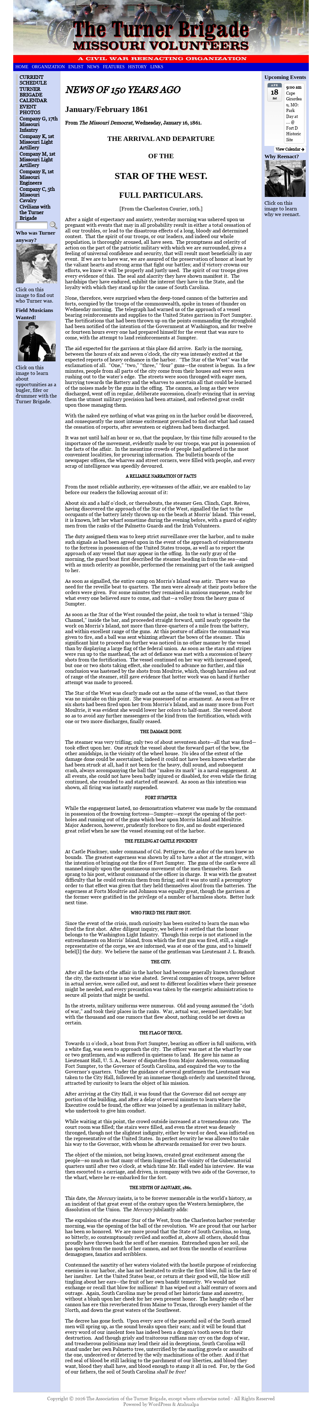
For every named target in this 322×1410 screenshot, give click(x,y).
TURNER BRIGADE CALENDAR (33, 94)
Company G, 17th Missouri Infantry (38, 124)
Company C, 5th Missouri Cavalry (37, 194)
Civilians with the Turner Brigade (34, 212)
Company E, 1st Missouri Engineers (36, 177)
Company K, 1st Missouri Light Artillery (36, 141)
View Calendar (290, 149)
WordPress (159, 1404)
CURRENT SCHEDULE (33, 80)
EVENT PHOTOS (29, 109)
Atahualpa (188, 1404)
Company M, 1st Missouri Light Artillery (37, 159)
